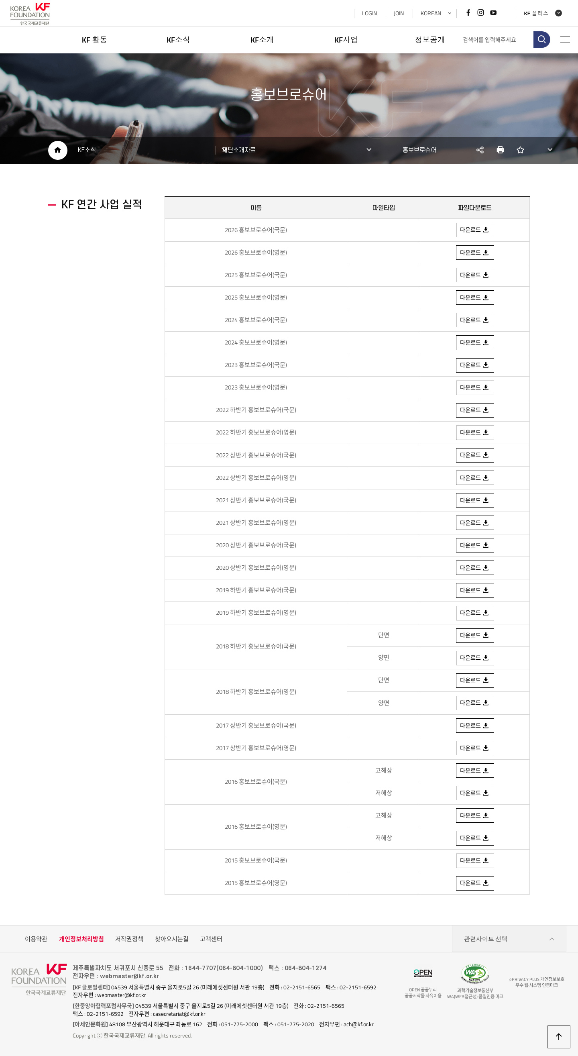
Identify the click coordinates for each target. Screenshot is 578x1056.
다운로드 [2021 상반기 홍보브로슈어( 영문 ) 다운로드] (475, 523)
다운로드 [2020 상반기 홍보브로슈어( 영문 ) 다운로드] (475, 568)
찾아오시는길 (172, 940)
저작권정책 (129, 940)
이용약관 (36, 940)
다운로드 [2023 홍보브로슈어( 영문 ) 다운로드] (475, 387)
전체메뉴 (565, 40)
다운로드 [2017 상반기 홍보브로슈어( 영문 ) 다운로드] (475, 748)
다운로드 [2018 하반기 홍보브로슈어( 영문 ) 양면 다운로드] (475, 703)
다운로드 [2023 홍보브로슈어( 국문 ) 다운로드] (475, 320)
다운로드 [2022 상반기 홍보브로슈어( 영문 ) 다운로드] (475, 478)
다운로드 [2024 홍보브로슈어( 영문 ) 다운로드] (475, 342)
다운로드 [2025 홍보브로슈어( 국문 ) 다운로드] (475, 275)
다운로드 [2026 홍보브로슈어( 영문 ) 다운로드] (475, 252)
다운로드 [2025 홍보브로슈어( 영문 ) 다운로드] (475, 297)
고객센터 (211, 940)
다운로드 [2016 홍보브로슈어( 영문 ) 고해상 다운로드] (475, 816)
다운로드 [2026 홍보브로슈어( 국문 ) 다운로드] (475, 230)
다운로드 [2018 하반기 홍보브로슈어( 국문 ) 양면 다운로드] (475, 658)
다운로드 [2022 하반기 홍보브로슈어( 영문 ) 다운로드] (475, 432)
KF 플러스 (535, 13)
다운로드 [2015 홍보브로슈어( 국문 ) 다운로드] (475, 861)
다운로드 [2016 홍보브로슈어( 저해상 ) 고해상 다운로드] (475, 839)
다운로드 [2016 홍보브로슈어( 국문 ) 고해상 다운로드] (475, 771)
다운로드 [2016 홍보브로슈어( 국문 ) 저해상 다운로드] (475, 793)
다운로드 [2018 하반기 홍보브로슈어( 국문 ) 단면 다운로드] (475, 636)
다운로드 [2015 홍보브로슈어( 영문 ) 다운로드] (475, 884)
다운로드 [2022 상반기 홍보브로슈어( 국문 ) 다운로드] (475, 455)
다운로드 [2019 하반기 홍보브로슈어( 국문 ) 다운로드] (475, 591)
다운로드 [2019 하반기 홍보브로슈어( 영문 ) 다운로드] (475, 613)
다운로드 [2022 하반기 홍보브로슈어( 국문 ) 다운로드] (475, 410)
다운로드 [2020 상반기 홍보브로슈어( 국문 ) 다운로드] (475, 545)
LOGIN (367, 13)
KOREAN (429, 13)
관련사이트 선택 (509, 940)
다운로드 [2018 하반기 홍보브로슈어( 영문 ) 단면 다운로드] (475, 681)
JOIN (397, 13)
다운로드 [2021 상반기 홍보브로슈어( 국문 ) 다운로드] (475, 500)
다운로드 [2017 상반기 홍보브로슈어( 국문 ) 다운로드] (475, 726)
